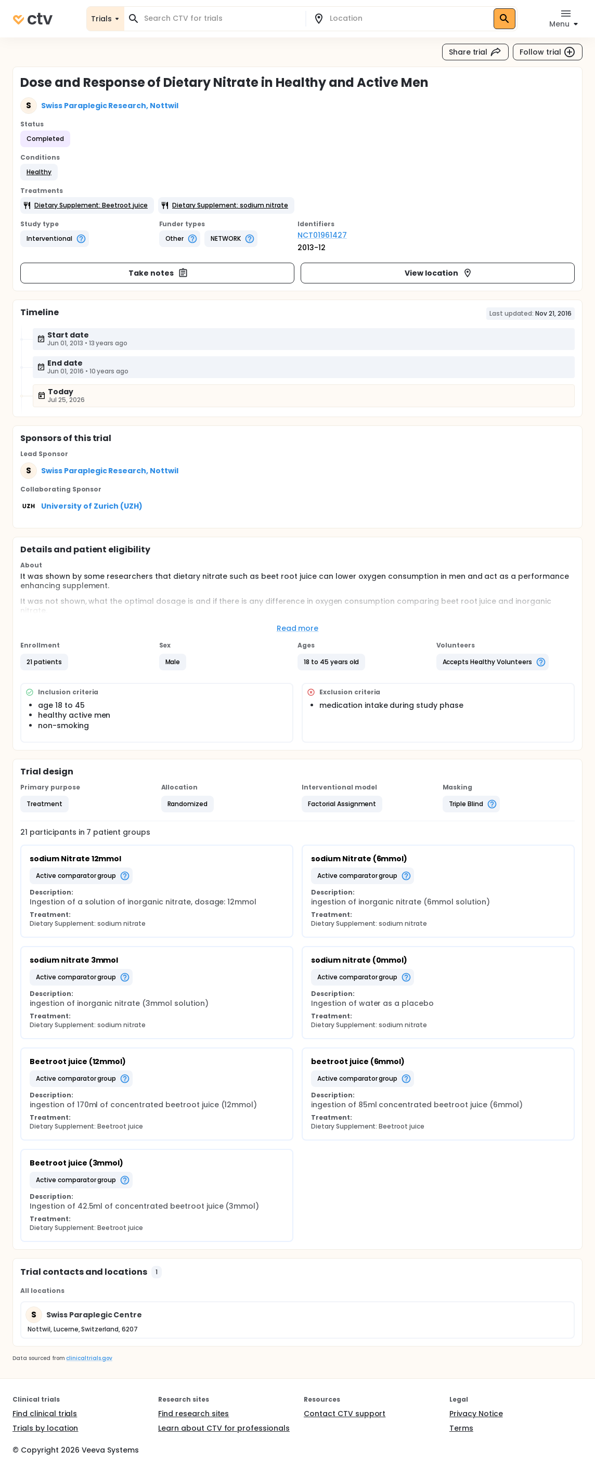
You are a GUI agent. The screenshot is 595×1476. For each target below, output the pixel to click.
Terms (461, 1428)
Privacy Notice (476, 1413)
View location (439, 273)
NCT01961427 (322, 235)
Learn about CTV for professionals (224, 1428)
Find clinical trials (44, 1413)
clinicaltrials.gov (89, 1358)
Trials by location (45, 1428)
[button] (39, 172)
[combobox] (221, 18)
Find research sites (193, 1413)
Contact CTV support (344, 1413)
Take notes (158, 273)
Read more (298, 628)
